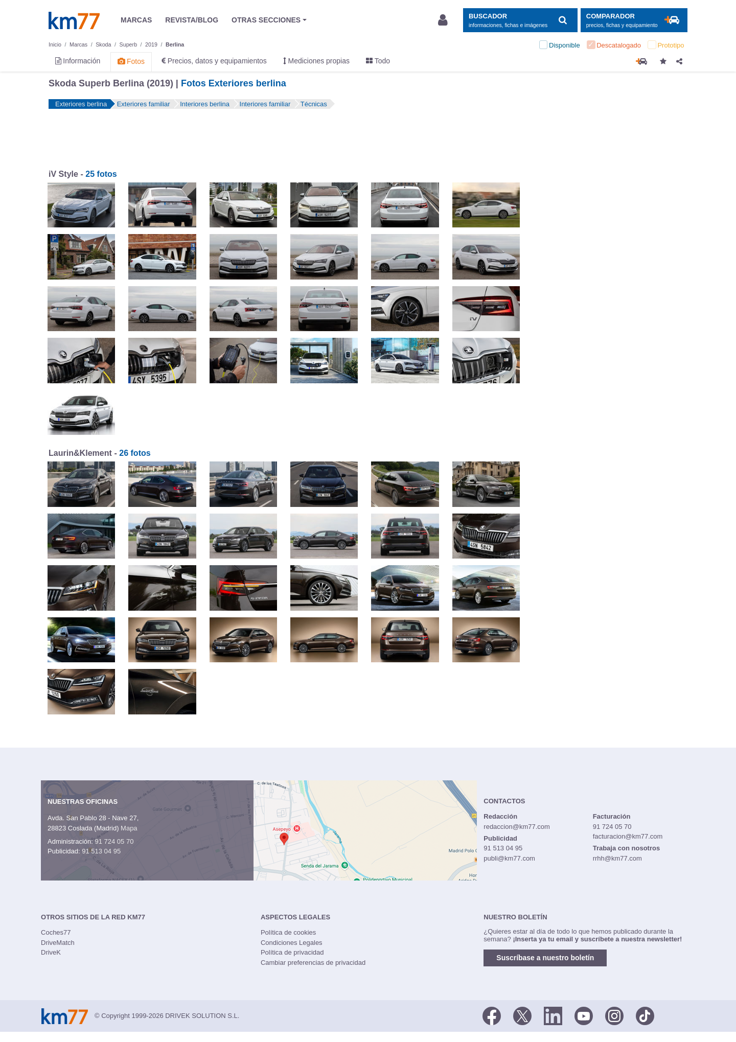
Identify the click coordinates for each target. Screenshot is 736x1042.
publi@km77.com (509, 858)
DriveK (51, 952)
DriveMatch (58, 942)
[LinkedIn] (553, 1015)
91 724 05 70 (114, 841)
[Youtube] (583, 1015)
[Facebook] (491, 1015)
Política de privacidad (292, 952)
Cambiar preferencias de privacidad (313, 962)
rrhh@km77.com (617, 858)
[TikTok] (645, 1015)
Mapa (129, 828)
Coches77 (56, 932)
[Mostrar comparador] (634, 20)
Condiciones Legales (292, 942)
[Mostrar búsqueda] (520, 20)
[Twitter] (522, 1015)
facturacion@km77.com (628, 836)
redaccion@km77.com (517, 826)
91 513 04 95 (101, 851)
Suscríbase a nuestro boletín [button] (545, 958)
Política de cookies (288, 932)
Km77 (74, 20)
